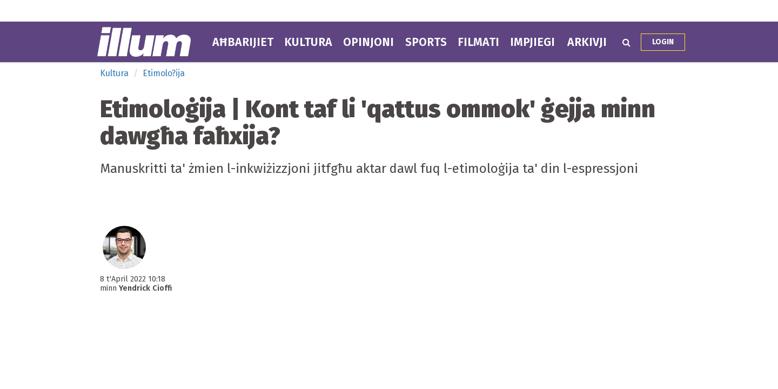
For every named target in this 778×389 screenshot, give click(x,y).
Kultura (308, 42)
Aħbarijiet (242, 42)
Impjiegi (532, 42)
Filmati (478, 42)
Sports (426, 42)
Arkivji (587, 42)
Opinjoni (368, 42)
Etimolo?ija (164, 73)
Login (663, 41)
